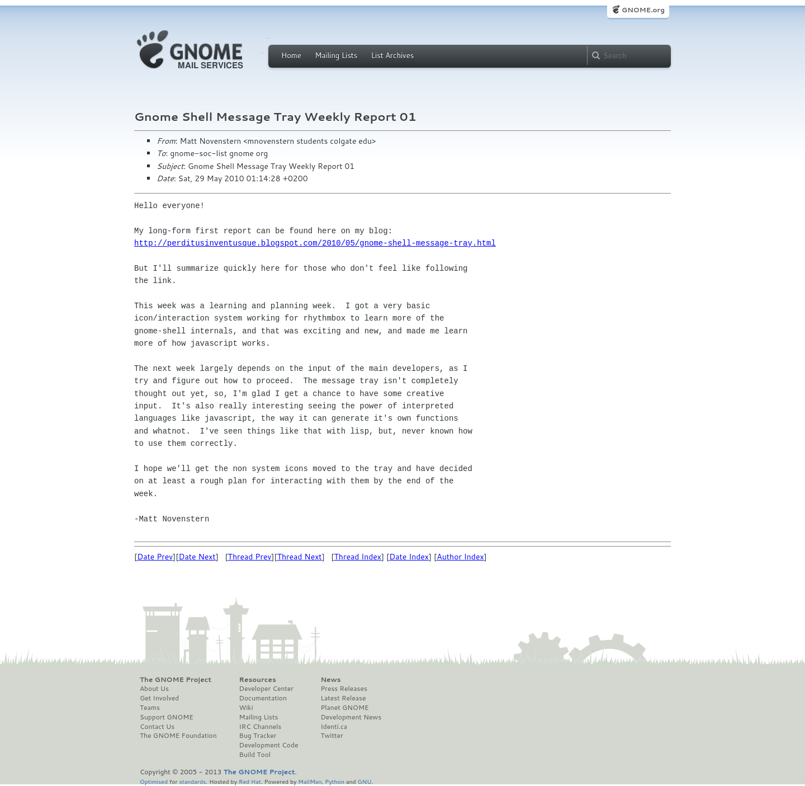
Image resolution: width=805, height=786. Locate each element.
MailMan (309, 781)
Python (334, 781)
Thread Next (299, 556)
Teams (150, 707)
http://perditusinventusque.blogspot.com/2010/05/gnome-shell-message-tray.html (315, 243)
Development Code (269, 745)
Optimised (154, 781)
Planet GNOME (344, 707)
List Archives (392, 55)
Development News (350, 717)
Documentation (263, 698)
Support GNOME (166, 717)
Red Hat (250, 781)
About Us (154, 688)
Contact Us (157, 726)
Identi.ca (333, 726)
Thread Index (358, 556)
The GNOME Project (175, 679)
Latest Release (343, 698)
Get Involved (159, 698)
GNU (365, 781)
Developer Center (266, 688)
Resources (257, 679)
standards (192, 781)
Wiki (246, 707)
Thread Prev (250, 556)
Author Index (460, 556)
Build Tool (255, 754)
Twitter (331, 735)
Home (291, 55)
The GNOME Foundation (178, 735)
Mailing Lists (336, 55)
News (330, 679)
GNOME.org (643, 10)
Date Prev (155, 556)
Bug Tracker (258, 735)
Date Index (409, 556)
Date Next (196, 556)
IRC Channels (260, 726)
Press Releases (343, 688)
